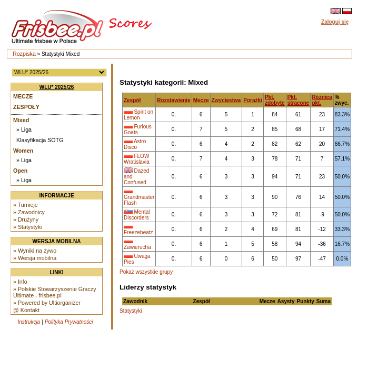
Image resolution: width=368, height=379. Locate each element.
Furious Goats (138, 129)
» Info (20, 281)
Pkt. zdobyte (275, 100)
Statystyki (131, 311)
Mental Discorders (137, 215)
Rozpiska (24, 54)
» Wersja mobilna (34, 258)
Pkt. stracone (298, 100)
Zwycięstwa (226, 100)
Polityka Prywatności (69, 322)
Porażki (252, 100)
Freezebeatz (138, 232)
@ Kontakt (26, 310)
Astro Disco (135, 144)
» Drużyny (25, 219)
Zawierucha (137, 247)
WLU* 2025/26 (56, 87)
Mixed (21, 120)
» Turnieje (25, 205)
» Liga (24, 129)
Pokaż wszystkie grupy (146, 272)
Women (23, 150)
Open (20, 170)
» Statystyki (27, 227)
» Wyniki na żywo (34, 250)
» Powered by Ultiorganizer (47, 303)
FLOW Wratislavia (137, 159)
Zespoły (26, 107)
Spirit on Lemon (138, 115)
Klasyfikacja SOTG (39, 140)
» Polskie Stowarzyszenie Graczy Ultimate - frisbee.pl (54, 292)
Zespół (132, 100)
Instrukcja (28, 322)
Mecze (23, 96)
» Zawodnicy (29, 212)
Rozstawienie (173, 100)
